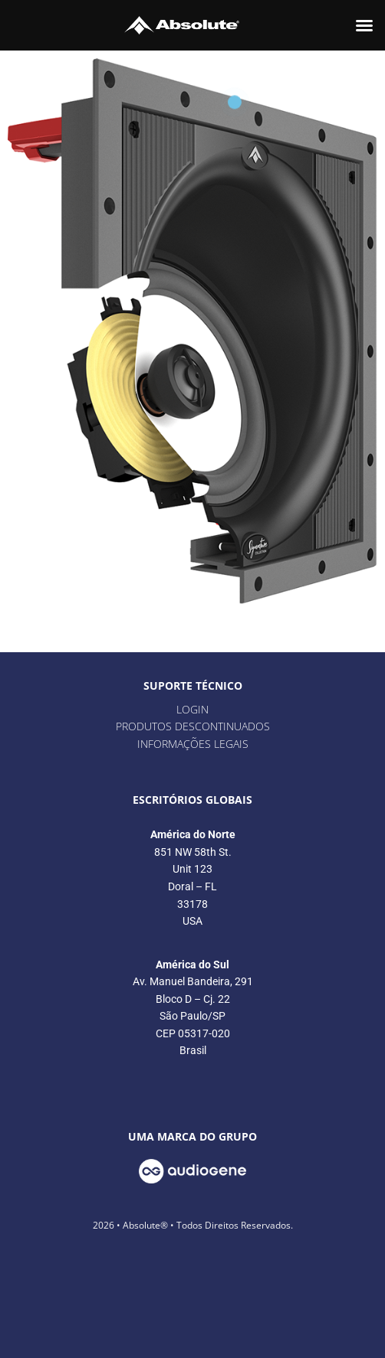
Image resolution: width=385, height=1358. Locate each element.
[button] (364, 25)
